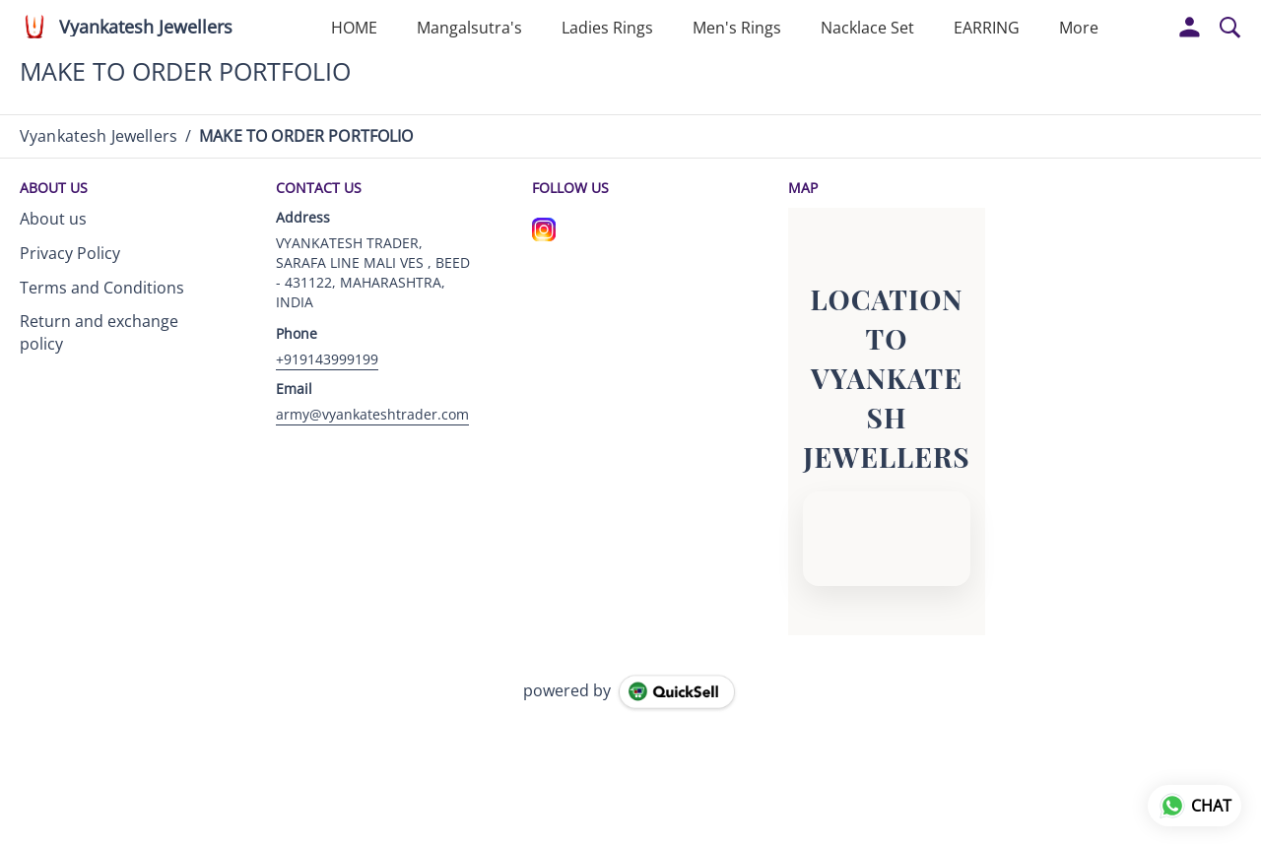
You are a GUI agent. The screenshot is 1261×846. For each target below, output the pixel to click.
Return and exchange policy (99, 332)
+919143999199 (327, 359)
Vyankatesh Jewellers (145, 27)
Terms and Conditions (102, 287)
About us (53, 218)
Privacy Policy (70, 253)
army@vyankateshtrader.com (372, 414)
